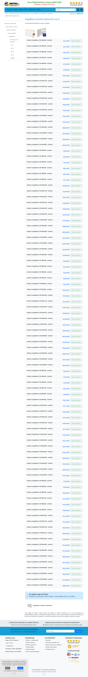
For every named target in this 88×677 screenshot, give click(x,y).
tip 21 (12, 55)
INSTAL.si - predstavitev (32, 640)
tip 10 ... (18, 15)
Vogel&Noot (12, 36)
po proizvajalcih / (43, 13)
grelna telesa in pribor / (25, 13)
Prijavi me (78, 631)
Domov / (7, 13)
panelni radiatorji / (35, 13)
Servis (25, 9)
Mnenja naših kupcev (51, 647)
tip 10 (13, 58)
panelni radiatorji (11, 30)
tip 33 (12, 51)
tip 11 (12, 45)
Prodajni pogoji (30, 647)
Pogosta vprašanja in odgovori (53, 645)
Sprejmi (20, 668)
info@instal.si (72, 13)
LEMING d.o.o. (80, 13)
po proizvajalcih (12, 33)
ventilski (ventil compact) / (10, 15)
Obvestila (47, 640)
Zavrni (7, 668)
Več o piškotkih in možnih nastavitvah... (14, 671)
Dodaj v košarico (76, 41)
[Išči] (75, 9)
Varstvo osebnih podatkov (33, 651)
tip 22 (12, 48)
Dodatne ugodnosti (31, 645)
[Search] (65, 9)
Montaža (20, 9)
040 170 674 (9, 643)
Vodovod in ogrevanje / (15, 13)
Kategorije (9, 9)
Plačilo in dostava (30, 642)
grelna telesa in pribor (11, 26)
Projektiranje (31, 9)
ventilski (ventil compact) (14, 41)
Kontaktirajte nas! (50, 649)
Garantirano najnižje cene (52, 642)
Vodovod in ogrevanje (10, 23)
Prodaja (15, 9)
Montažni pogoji (30, 649)
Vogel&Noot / (50, 13)
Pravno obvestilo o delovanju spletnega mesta (44, 671)
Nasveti (38, 9)
